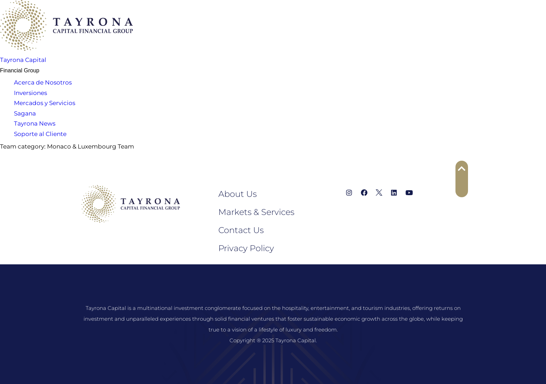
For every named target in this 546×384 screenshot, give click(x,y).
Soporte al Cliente (40, 133)
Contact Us (241, 230)
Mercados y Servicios (44, 102)
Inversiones (30, 92)
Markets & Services (256, 212)
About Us (237, 194)
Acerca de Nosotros (43, 82)
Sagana (25, 113)
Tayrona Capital (23, 59)
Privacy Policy (246, 248)
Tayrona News (34, 123)
